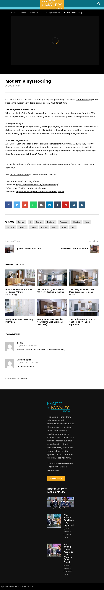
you (72, 227)
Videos (23, 13)
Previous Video (12, 241)
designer (50, 222)
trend (33, 227)
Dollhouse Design (84, 99)
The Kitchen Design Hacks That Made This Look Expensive (82, 322)
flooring (76, 222)
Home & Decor (36, 13)
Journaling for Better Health (74, 248)
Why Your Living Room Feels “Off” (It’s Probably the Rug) (51, 290)
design (39, 222)
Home (13, 13)
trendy (44, 227)
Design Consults (53, 13)
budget (21, 222)
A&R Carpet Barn (59, 103)
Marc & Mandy (14, 86)
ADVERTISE (56, 478)
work (64, 227)
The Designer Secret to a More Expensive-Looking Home (81, 292)
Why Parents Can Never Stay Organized (69, 520)
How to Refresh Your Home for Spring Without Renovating (18, 292)
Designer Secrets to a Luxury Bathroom (19, 320)
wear (54, 227)
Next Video (93, 241)
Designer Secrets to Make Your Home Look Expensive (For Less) (50, 322)
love (87, 222)
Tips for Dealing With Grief (28, 248)
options (22, 227)
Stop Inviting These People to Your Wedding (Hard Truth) (68, 553)
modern (10, 227)
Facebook (64, 222)
